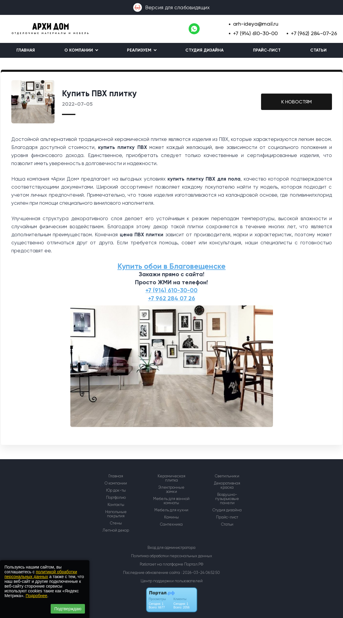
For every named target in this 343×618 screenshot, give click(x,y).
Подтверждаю (67, 608)
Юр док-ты (116, 490)
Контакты (116, 505)
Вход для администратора (171, 547)
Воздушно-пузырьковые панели (227, 499)
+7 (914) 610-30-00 (255, 33)
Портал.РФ (193, 564)
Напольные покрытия (116, 514)
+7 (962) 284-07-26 (314, 33)
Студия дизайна (204, 50)
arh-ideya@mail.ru (255, 24)
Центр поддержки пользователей (172, 581)
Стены (116, 523)
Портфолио (116, 498)
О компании (116, 483)
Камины (171, 517)
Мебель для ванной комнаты (171, 501)
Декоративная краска (227, 485)
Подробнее (36, 595)
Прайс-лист (267, 50)
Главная (25, 50)
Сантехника (171, 524)
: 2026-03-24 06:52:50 (200, 572)
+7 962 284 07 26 (171, 298)
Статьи (318, 50)
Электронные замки (171, 489)
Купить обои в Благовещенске (171, 266)
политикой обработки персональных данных (40, 574)
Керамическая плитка (171, 478)
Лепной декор (116, 530)
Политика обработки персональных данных (171, 556)
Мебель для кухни (171, 510)
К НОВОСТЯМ (296, 102)
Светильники (227, 476)
